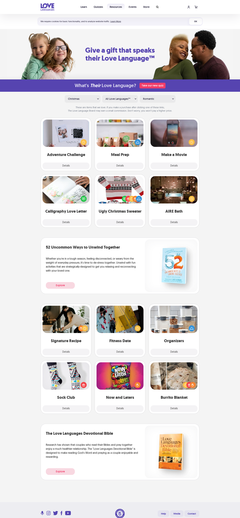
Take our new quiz (152, 85)
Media (177, 513)
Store (146, 7)
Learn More (115, 21)
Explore (60, 285)
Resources (116, 7)
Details (66, 166)
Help (163, 513)
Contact (192, 513)
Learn (83, 7)
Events (132, 7)
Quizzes (98, 7)
